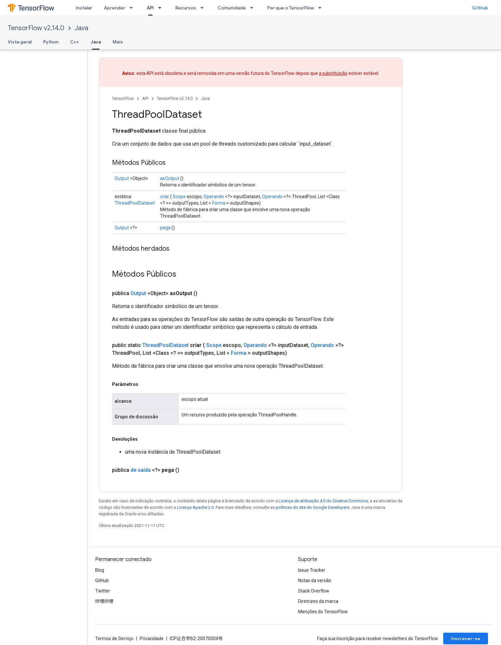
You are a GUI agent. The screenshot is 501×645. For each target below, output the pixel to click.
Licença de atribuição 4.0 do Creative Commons (323, 500)
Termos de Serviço (114, 638)
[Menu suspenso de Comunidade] (253, 8)
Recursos (185, 8)
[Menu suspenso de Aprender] (133, 8)
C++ (74, 42)
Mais (118, 42)
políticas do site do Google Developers (312, 507)
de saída (141, 470)
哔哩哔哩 (104, 601)
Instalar (84, 8)
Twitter (102, 590)
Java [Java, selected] (96, 42)
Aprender (114, 8)
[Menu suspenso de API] (161, 8)
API (145, 98)
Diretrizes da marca (318, 601)
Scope (179, 196)
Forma (218, 203)
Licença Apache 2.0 (195, 507)
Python (50, 42)
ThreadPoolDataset (135, 203)
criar (164, 196)
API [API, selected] (150, 8)
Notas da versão (314, 580)
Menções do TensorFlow (323, 611)
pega (165, 227)
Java (81, 28)
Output (122, 178)
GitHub (480, 8)
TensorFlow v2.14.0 (36, 28)
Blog (99, 570)
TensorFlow (123, 98)
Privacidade (152, 638)
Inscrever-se (465, 638)
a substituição (333, 73)
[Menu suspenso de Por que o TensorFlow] (322, 8)
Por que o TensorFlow (290, 8)
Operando (214, 196)
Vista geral (19, 42)
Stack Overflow (313, 590)
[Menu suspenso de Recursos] (204, 8)
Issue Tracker (311, 570)
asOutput (169, 178)
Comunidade (232, 8)
